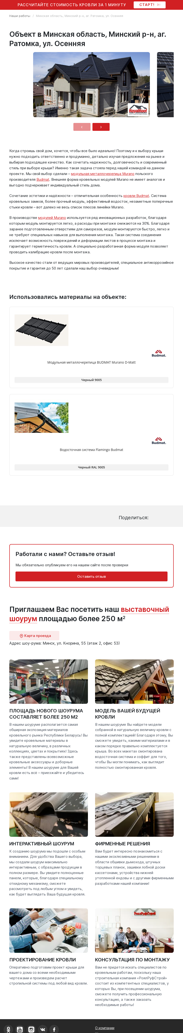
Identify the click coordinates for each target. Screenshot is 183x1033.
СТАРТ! (149, 4)
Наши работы (19, 16)
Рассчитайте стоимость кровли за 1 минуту (72, 4)
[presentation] (82, 127)
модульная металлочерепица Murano (102, 173)
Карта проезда (35, 635)
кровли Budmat (136, 195)
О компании (104, 1028)
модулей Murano (52, 217)
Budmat (42, 179)
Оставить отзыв (91, 576)
